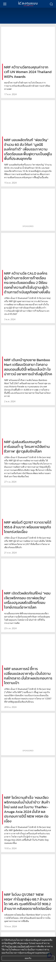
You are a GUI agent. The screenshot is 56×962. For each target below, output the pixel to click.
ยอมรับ (28, 958)
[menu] (4, 4)
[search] (51, 4)
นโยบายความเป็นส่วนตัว (18, 946)
